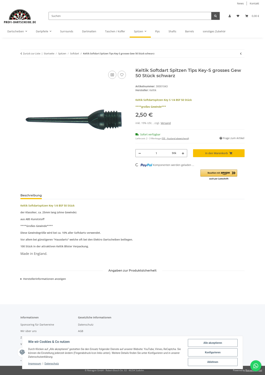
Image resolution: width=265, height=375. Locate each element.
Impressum (34, 363)
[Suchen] (130, 16)
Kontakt (254, 3)
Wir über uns (28, 331)
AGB (80, 331)
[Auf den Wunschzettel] (122, 75)
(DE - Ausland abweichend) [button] (175, 138)
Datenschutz (52, 363)
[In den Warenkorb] (23, 66)
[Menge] (156, 153)
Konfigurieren (212, 352)
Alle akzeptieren (212, 342)
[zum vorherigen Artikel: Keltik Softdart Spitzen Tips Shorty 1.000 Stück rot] (241, 54)
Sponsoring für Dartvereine (37, 324)
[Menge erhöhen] (183, 153)
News (240, 3)
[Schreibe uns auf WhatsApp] (255, 365)
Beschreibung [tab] (31, 195)
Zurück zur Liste (31, 53)
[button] (230, 16)
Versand (166, 123)
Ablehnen (212, 361)
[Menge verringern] (140, 153)
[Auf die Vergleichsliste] (112, 75)
